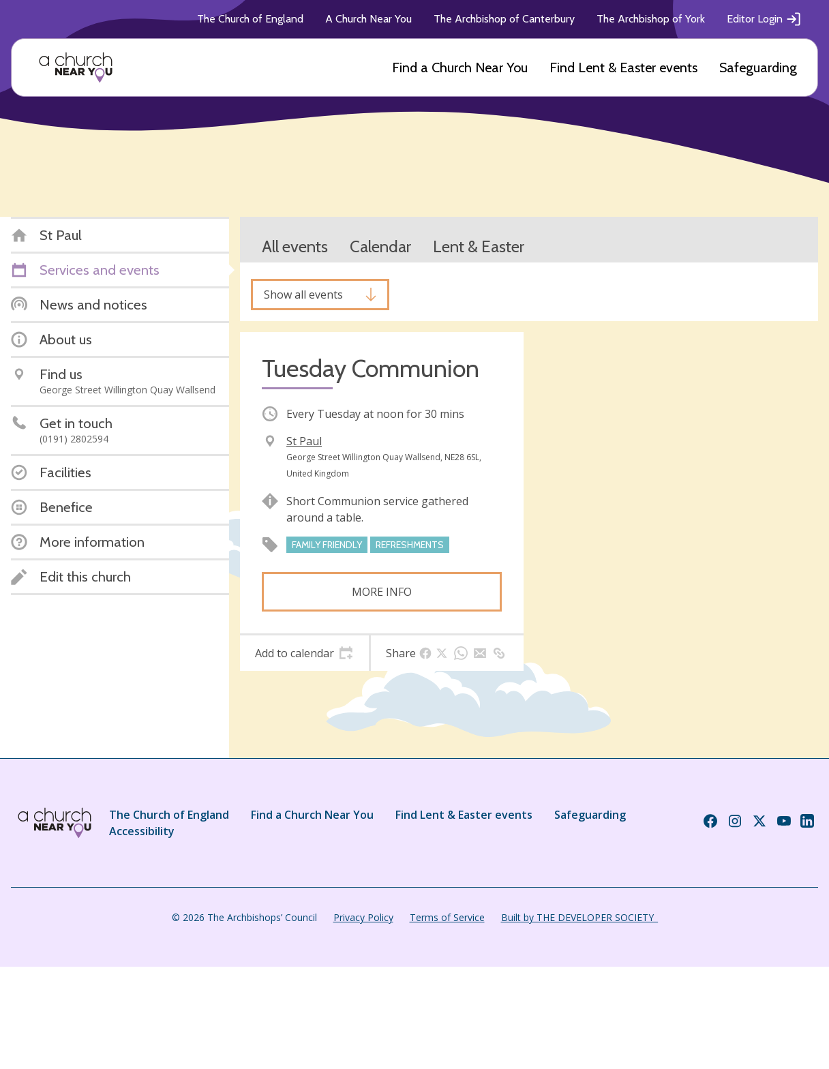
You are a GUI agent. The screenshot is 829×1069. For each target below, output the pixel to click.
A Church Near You (368, 18)
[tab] (304, 653)
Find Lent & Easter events (623, 67)
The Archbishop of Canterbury (504, 18)
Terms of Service (447, 917)
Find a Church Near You (460, 67)
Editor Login (764, 19)
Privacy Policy (363, 917)
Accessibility (142, 831)
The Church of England (250, 18)
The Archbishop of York (651, 18)
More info (382, 591)
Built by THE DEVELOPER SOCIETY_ (579, 917)
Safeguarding (758, 67)
